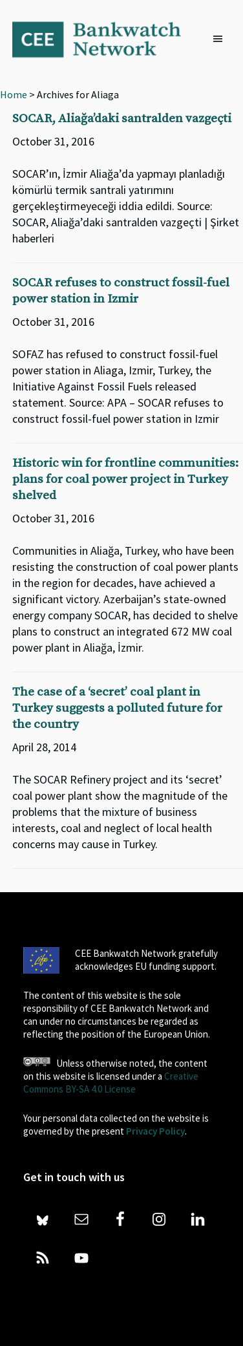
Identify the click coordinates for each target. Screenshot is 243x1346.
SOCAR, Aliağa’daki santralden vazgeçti (121, 118)
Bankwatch (105, 39)
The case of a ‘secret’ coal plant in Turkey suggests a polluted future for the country (117, 708)
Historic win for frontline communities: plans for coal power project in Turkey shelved (125, 479)
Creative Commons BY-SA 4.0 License (110, 1082)
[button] (221, 39)
